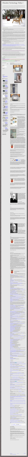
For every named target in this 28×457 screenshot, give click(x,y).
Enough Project (15, 308)
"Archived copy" (11, 325)
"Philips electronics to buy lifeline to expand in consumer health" (14, 298)
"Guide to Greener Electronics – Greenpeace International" (14, 356)
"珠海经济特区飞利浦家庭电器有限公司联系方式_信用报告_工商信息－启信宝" (15, 326)
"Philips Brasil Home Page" (12, 336)
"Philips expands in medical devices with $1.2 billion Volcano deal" (16, 319)
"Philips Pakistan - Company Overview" (12, 329)
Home (17, 453)
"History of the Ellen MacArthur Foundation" (13, 351)
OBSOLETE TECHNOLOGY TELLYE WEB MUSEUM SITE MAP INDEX (5, 76)
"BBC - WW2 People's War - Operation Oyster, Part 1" (13, 288)
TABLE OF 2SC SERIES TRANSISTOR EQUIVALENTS (6, 80)
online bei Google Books (14, 417)
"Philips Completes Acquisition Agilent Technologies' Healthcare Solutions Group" (15, 297)
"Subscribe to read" (11, 320)
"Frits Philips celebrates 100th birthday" (12, 291)
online (20, 415)
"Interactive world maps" (11, 324)
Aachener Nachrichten (19, 372)
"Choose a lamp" (11, 346)
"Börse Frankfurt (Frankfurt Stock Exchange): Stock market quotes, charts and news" (15, 283)
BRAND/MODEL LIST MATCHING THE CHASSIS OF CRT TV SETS (6, 118)
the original (12, 313)
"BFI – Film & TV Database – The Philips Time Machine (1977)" (14, 294)
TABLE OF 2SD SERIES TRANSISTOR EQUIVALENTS (6, 90)
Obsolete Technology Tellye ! (12, 3)
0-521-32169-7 (13, 274)
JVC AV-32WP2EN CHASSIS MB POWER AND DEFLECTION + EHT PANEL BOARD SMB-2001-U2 (5, 113)
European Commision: (16, 414)
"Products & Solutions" (11, 339)
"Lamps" (10, 341)
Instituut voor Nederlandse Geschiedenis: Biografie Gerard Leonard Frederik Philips (17, 366)
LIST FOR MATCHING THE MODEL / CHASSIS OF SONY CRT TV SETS (6, 101)
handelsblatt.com (20, 391)
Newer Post (11, 453)
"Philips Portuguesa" (11, 330)
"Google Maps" (11, 331)
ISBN (11, 274)
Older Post (24, 453)
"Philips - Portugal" (11, 334)
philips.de (11, 371)
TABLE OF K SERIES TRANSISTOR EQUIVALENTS (6, 128)
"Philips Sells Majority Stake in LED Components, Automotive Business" (20, 318)
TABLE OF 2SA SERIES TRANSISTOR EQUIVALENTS (6, 96)
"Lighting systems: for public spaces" (12, 345)
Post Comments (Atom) (14, 454)
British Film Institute (20, 294)
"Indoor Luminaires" (11, 340)
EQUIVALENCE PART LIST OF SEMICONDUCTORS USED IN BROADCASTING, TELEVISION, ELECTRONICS (5, 107)
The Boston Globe (23, 335)
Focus (21, 422)
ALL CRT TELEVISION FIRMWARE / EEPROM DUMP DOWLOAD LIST (6, 86)
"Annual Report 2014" (11, 282)
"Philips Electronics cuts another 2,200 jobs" (13, 307)
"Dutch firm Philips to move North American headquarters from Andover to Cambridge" (16, 335)
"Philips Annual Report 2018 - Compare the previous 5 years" (14, 281)
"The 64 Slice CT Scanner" (12, 347)
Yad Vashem (12, 292)
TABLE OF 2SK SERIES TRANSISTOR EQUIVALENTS (6, 123)
